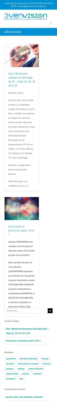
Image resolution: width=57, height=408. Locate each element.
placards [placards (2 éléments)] (25, 365)
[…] (26, 185)
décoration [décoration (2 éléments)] (10, 355)
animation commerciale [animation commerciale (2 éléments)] (28, 350)
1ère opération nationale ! (31, 388)
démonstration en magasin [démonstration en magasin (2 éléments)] (28, 355)
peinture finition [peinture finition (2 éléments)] (12, 365)
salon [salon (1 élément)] (21, 370)
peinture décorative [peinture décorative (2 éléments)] (35, 360)
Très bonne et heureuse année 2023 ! (21, 228)
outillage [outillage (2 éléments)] (20, 360)
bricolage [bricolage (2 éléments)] (45, 350)
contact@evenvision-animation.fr (32, 6)
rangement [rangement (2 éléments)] (37, 365)
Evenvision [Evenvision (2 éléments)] (47, 355)
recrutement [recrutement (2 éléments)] (10, 370)
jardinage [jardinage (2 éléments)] (10, 360)
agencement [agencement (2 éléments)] (11, 350)
